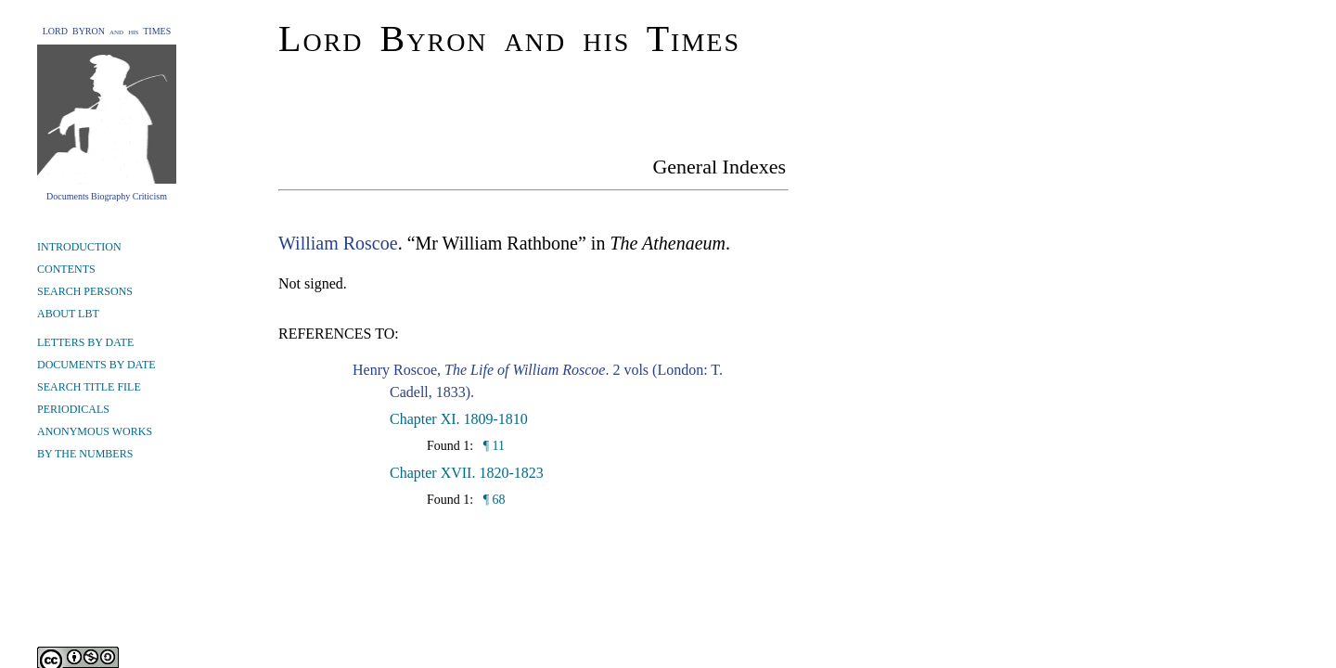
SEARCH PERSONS (85, 291)
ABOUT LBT (68, 313)
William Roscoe (338, 243)
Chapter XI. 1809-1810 (459, 419)
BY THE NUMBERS (85, 453)
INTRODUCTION (79, 246)
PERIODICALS (73, 409)
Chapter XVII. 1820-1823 (467, 473)
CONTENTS (66, 269)
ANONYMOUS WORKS (94, 431)
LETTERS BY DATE (85, 342)
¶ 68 (492, 500)
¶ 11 (492, 446)
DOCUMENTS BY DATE (96, 364)
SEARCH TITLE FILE (89, 386)
